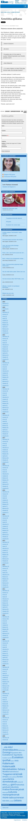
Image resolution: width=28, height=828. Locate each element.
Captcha (4, 141)
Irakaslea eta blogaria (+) (9, 186)
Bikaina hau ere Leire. (8, 293)
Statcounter (5, 807)
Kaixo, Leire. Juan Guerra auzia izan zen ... (13, 252)
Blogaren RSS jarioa (9, 174)
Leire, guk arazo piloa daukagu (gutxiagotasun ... (10, 246)
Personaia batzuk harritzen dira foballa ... (13, 239)
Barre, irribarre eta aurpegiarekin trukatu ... (13, 258)
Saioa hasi (24, 0)
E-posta (4, 130)
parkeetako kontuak (15, 111)
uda (22, 111)
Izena (3, 125)
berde (25, 112)
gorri (25, 111)
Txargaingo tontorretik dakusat (14, 218)
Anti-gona (8, 221)
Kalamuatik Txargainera (10, 12)
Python (5, 817)
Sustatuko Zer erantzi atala (13, 225)
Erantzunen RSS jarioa (10, 176)
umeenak (7, 111)
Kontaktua (24, 820)
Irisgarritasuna (17, 820)
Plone (23, 815)
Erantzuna (5, 135)
